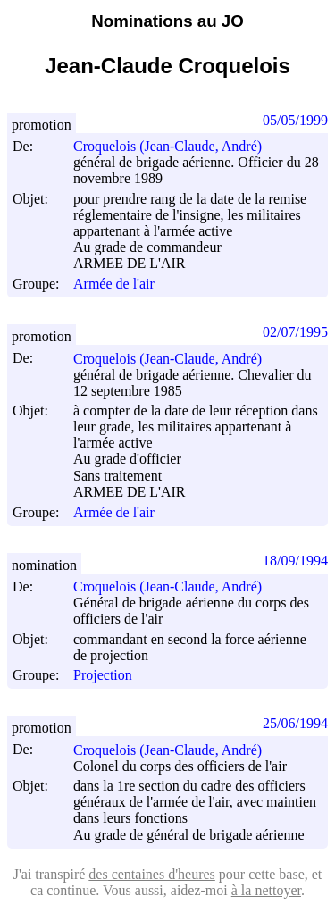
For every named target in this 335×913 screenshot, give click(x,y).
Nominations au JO (167, 21)
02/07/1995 (295, 331)
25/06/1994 (295, 723)
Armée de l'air (114, 283)
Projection (102, 675)
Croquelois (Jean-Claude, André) (175, 146)
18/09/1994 (295, 560)
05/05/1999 (295, 120)
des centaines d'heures (151, 874)
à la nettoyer (266, 890)
